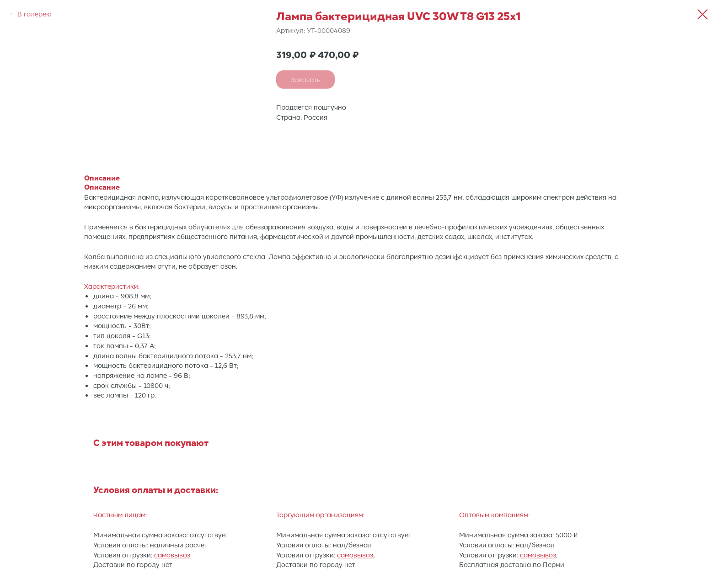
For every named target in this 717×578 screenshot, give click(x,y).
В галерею (34, 13)
